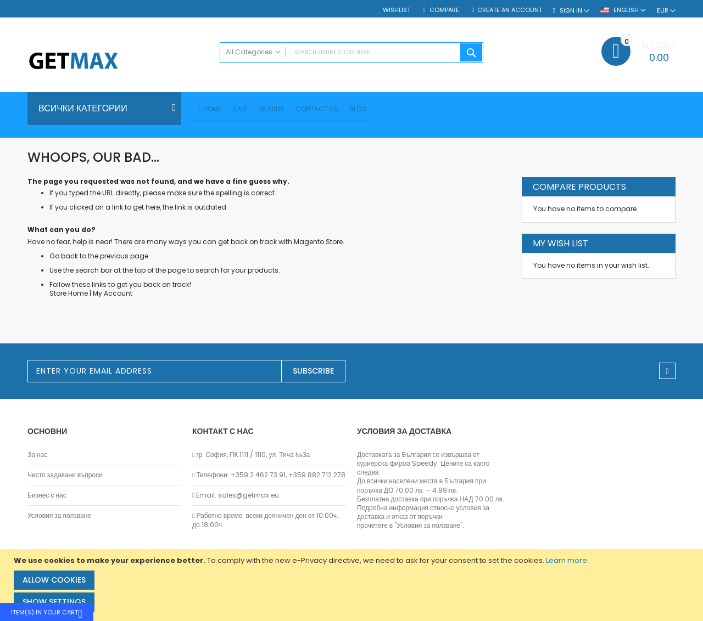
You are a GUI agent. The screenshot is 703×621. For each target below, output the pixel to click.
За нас (37, 454)
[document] (353, 585)
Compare (443, 10)
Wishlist (396, 10)
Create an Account (509, 10)
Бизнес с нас (46, 495)
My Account (112, 295)
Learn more (566, 560)
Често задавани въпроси (65, 475)
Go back (63, 257)
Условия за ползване (59, 515)
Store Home (68, 295)
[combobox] (351, 52)
